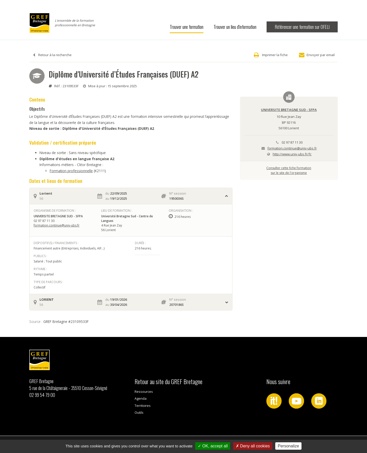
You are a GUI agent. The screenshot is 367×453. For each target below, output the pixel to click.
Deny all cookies (253, 446)
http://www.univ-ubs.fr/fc (292, 154)
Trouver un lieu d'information (235, 26)
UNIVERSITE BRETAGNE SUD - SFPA (289, 109)
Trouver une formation (186, 26)
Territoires (143, 405)
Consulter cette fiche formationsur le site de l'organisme (288, 170)
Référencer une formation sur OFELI (302, 26)
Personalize (288, 446)
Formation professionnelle (71, 170)
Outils (139, 412)
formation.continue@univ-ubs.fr (57, 225)
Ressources (144, 391)
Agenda (141, 398)
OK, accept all (213, 446)
